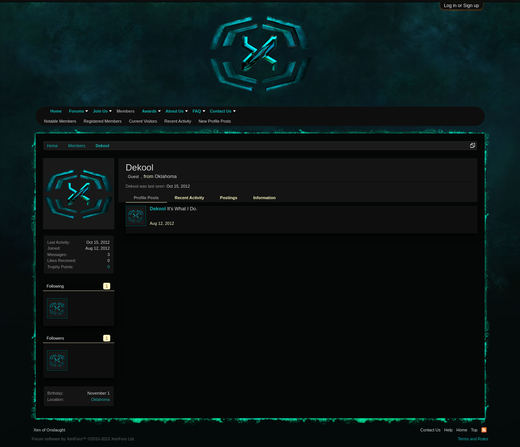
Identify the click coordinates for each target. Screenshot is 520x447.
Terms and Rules (473, 439)
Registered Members (102, 121)
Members (125, 111)
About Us (175, 111)
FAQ (197, 111)
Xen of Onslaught (49, 430)
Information (264, 197)
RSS (484, 430)
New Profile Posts (215, 121)
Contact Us (221, 111)
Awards (149, 111)
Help (448, 430)
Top (474, 430)
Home (56, 111)
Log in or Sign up (461, 5)
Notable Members (60, 121)
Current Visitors (143, 121)
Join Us (100, 111)
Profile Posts (146, 197)
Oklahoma (100, 399)
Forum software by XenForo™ (83, 439)
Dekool (158, 208)
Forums (76, 111)
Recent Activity (189, 197)
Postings (228, 197)
